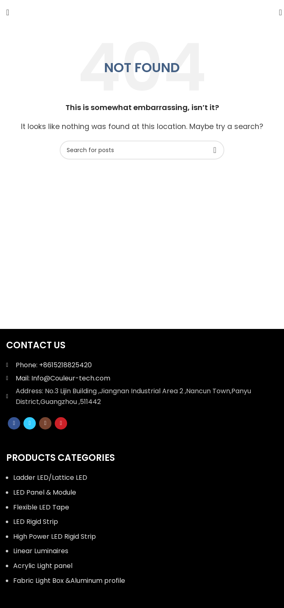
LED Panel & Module (44, 492)
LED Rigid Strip (35, 521)
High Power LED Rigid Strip (54, 536)
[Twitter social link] (29, 423)
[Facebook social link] (14, 423)
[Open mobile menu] (7, 12)
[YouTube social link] (61, 423)
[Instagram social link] (45, 423)
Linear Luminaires (40, 551)
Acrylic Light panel (42, 565)
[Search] (278, 12)
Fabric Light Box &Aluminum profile (69, 580)
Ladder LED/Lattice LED (50, 477)
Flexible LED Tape (41, 507)
